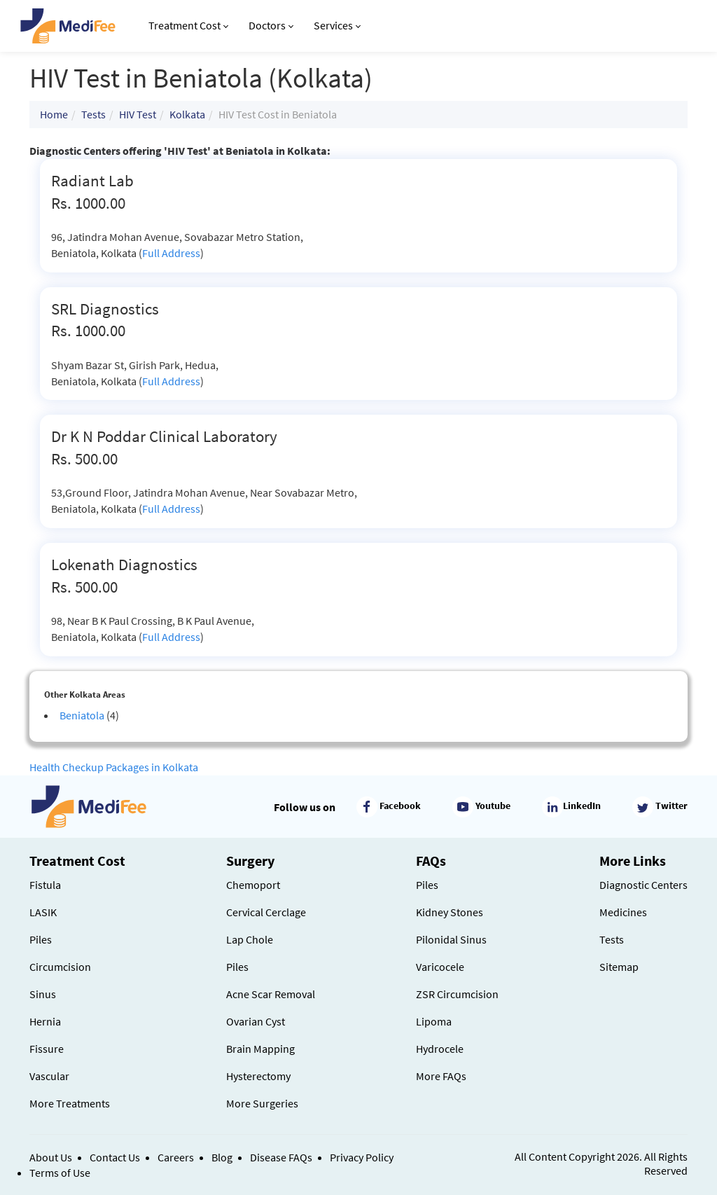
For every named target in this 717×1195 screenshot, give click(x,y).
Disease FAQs (281, 1157)
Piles (40, 939)
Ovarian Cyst (255, 1021)
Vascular (49, 1076)
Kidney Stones (449, 912)
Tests (93, 114)
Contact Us (115, 1157)
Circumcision (60, 967)
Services (337, 25)
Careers (176, 1157)
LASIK (43, 912)
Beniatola (82, 715)
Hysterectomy (258, 1076)
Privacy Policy (362, 1157)
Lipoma (434, 1021)
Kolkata (187, 114)
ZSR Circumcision (457, 994)
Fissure (46, 1049)
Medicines (623, 912)
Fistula (45, 885)
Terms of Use (59, 1173)
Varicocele (440, 967)
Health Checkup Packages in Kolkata (113, 767)
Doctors (271, 25)
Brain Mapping (260, 1049)
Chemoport (253, 885)
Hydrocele (440, 1049)
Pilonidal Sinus (451, 939)
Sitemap (619, 967)
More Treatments (69, 1103)
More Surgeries (262, 1103)
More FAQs (441, 1076)
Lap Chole (249, 939)
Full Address (171, 253)
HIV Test (137, 114)
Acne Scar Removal (270, 994)
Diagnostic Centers (643, 885)
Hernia (45, 1021)
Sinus (42, 994)
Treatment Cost (188, 25)
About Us (50, 1157)
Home (54, 114)
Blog (221, 1157)
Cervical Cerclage (266, 912)
